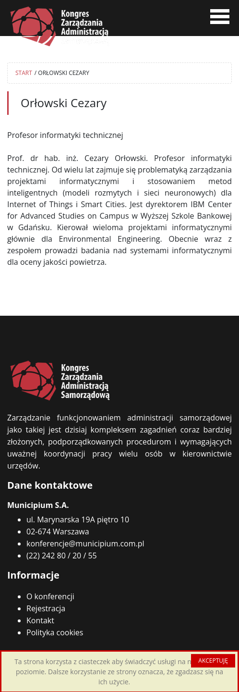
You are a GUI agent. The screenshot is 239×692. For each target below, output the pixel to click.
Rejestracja (45, 608)
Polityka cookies (54, 632)
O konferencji (50, 596)
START (23, 73)
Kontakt (40, 620)
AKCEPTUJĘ (213, 660)
